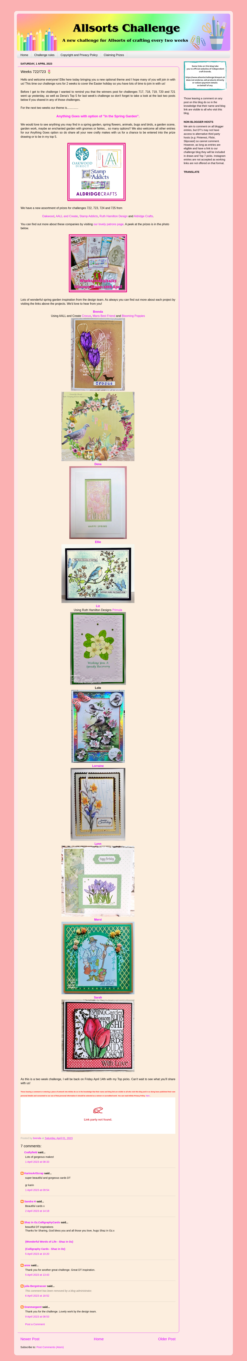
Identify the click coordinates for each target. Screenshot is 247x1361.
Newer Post (29, 1339)
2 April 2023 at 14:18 (37, 1210)
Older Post (166, 1339)
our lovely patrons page (109, 224)
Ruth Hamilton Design (114, 216)
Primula (117, 610)
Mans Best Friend (104, 315)
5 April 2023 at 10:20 (37, 1253)
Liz (98, 606)
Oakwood (48, 216)
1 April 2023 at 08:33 (37, 1161)
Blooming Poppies (133, 315)
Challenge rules (44, 55)
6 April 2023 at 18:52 (37, 1295)
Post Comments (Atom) (50, 1347)
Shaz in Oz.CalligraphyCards (42, 1222)
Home (24, 55)
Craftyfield (30, 1152)
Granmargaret (33, 1307)
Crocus (86, 315)
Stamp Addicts (89, 216)
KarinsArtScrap (34, 1173)
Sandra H (30, 1201)
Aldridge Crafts (143, 216)
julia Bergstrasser (35, 1286)
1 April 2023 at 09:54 (37, 1190)
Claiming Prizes (114, 55)
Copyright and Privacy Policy (79, 55)
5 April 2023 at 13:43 (37, 1274)
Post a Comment (35, 1324)
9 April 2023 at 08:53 (37, 1316)
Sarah (98, 997)
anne (27, 1265)
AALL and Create (67, 216)
